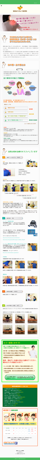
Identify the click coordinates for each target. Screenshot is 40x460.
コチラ (18, 389)
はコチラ (23, 397)
